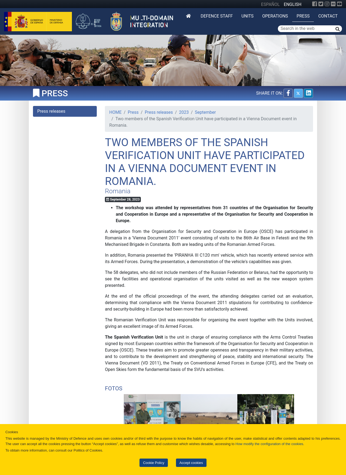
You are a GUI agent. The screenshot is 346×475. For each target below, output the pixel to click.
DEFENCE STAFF (217, 16)
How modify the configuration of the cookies (269, 444)
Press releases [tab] (51, 111)
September (205, 112)
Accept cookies (191, 463)
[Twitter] (320, 4)
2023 (184, 112)
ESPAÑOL (270, 4)
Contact (328, 16)
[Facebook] (314, 4)
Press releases (159, 112)
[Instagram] (327, 4)
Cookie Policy (153, 463)
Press (303, 16)
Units (247, 16)
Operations (275, 16)
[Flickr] (333, 4)
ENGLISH (292, 4)
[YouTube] (339, 4)
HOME (115, 112)
